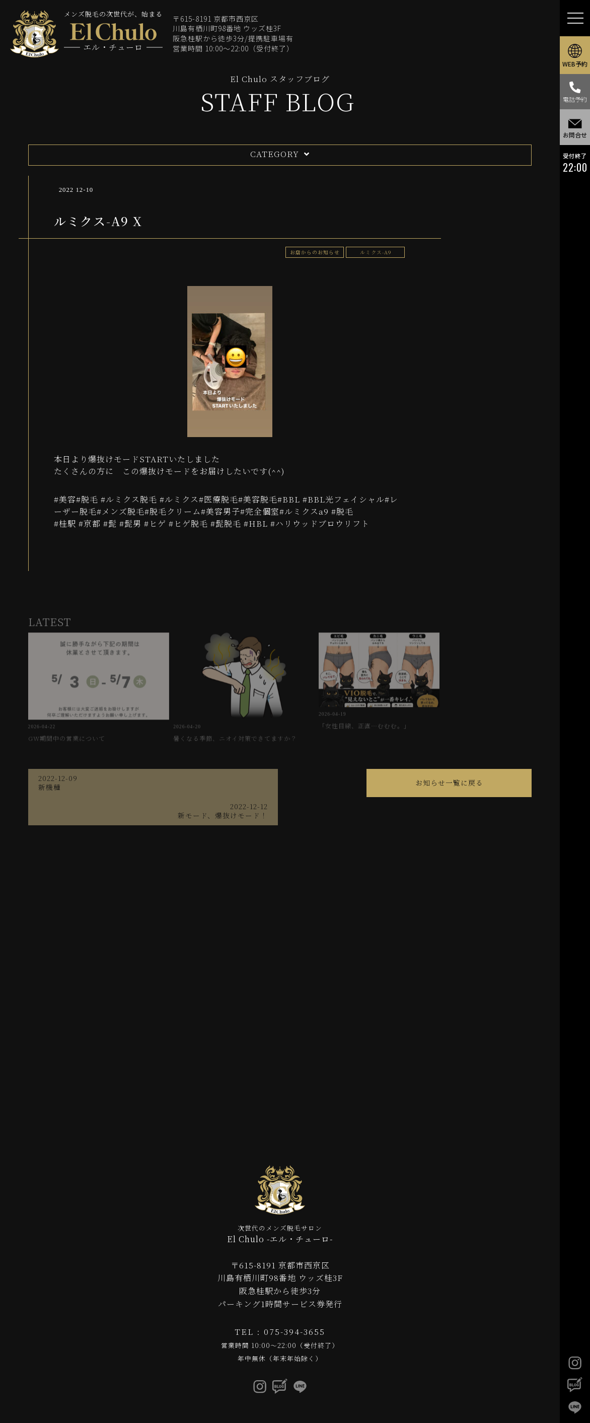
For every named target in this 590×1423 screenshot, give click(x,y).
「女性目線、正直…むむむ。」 (340, 696)
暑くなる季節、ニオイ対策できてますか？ (214, 701)
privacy (339, 1399)
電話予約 (575, 95)
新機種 (128, 779)
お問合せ (575, 132)
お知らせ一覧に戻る (280, 779)
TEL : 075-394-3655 (280, 1312)
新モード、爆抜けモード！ (431, 779)
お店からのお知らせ (312, 252)
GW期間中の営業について (88, 696)
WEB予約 (574, 56)
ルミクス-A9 (374, 252)
